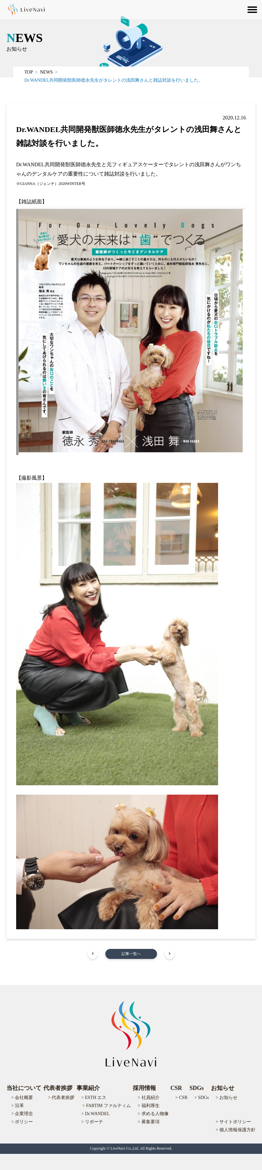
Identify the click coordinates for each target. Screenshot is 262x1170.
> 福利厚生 (148, 1105)
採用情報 (144, 1088)
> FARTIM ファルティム (106, 1105)
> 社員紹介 (148, 1097)
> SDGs (201, 1097)
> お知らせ (226, 1097)
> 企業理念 (22, 1113)
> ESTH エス (94, 1097)
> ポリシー (22, 1121)
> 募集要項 (148, 1121)
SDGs (197, 1088)
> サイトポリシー (233, 1121)
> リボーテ (92, 1121)
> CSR (181, 1097)
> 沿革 (17, 1105)
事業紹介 (88, 1088)
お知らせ (222, 1088)
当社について (23, 1088)
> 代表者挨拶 (61, 1097)
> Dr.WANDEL (95, 1113)
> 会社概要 (22, 1097)
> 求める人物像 (153, 1113)
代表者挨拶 (57, 1088)
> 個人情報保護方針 (236, 1129)
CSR (176, 1088)
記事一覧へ (131, 953)
